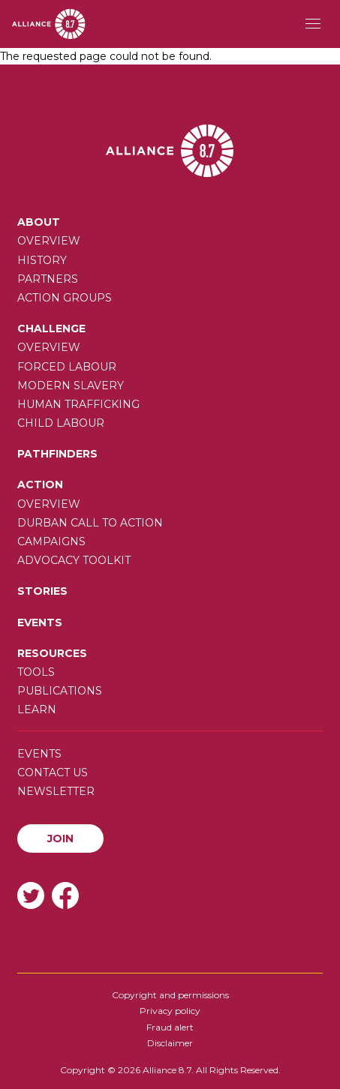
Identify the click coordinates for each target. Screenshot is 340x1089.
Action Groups (64, 297)
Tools (36, 672)
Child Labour (60, 423)
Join (60, 838)
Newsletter (56, 791)
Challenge (51, 328)
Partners (47, 279)
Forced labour (66, 367)
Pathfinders (57, 453)
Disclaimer (170, 1042)
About (38, 222)
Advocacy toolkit (74, 560)
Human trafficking (78, 404)
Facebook (65, 895)
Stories (42, 591)
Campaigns (51, 541)
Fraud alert (170, 1027)
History (42, 260)
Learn (36, 709)
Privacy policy (170, 1010)
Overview (48, 241)
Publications (59, 691)
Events (39, 622)
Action (40, 484)
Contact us (52, 772)
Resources (52, 653)
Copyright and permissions (170, 994)
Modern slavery (70, 385)
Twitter (31, 895)
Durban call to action (90, 523)
